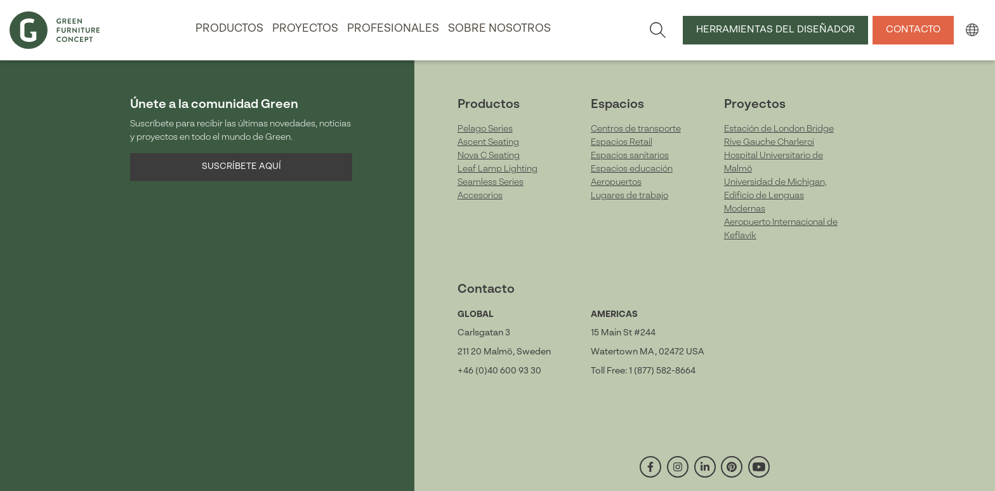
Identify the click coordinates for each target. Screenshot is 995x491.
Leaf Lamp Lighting (497, 169)
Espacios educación (632, 169)
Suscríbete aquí (241, 166)
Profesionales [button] (393, 29)
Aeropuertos (616, 182)
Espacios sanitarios (630, 155)
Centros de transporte (636, 128)
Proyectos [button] (305, 29)
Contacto (913, 30)
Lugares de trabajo (629, 195)
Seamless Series (491, 182)
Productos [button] (229, 29)
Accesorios (480, 195)
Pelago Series (485, 128)
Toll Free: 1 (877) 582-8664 (643, 371)
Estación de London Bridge (779, 128)
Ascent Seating (488, 142)
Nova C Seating (489, 155)
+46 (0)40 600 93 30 (499, 371)
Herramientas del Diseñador (775, 30)
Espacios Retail (621, 142)
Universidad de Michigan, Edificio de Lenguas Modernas (775, 195)
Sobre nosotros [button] (499, 29)
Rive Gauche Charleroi (769, 142)
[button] (971, 30)
